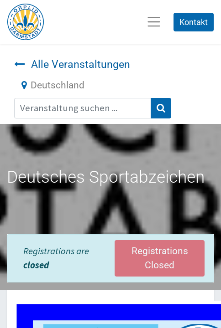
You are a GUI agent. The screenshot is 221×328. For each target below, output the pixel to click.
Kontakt (193, 22)
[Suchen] (161, 108)
